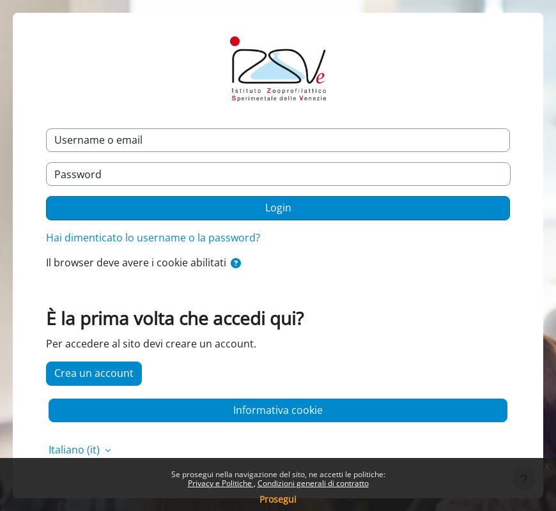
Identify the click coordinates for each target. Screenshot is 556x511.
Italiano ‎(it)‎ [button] (75, 450)
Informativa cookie (278, 410)
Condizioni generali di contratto (313, 483)
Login (278, 208)
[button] (236, 263)
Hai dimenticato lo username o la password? (153, 238)
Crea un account (94, 373)
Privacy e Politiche (221, 483)
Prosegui (278, 499)
